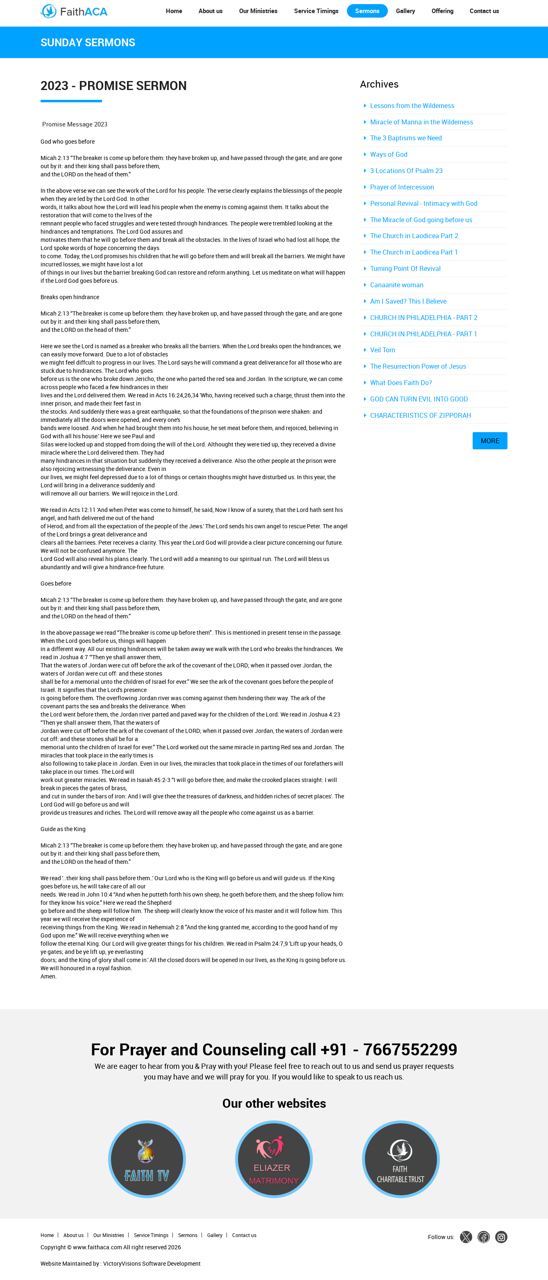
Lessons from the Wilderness (412, 105)
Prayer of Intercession (402, 187)
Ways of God (389, 154)
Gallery (405, 11)
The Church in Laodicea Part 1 (414, 252)
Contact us (484, 11)
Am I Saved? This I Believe (408, 301)
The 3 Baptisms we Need (406, 137)
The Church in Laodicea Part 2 (414, 235)
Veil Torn (382, 349)
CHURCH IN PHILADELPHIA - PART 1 (424, 333)
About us (211, 11)
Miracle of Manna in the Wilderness (421, 121)
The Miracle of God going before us (421, 219)
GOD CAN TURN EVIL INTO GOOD (419, 398)
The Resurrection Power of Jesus (418, 366)
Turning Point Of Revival (405, 268)
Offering (442, 11)
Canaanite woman (396, 284)
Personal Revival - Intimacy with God (424, 203)
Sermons (367, 11)
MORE (490, 440)
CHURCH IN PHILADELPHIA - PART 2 (424, 317)
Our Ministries (258, 11)
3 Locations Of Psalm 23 (406, 170)
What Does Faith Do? (401, 382)
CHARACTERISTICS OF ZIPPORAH (420, 415)
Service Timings (316, 11)
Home (174, 11)
